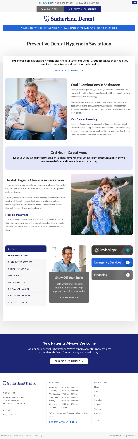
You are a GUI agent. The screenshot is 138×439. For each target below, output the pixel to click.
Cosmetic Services (18, 269)
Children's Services (19, 296)
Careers (97, 409)
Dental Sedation (17, 303)
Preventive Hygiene (19, 255)
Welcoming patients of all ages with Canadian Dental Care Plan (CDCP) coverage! (68, 28)
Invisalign (98, 400)
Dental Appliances (18, 289)
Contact (97, 413)
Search (28, 436)
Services (97, 396)
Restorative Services (20, 262)
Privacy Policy (6, 436)
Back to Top (38, 436)
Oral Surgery (16, 276)
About (97, 391)
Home (96, 387)
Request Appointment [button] (83, 9)
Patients (98, 404)
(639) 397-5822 (51, 9)
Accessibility (18, 436)
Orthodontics (16, 282)
